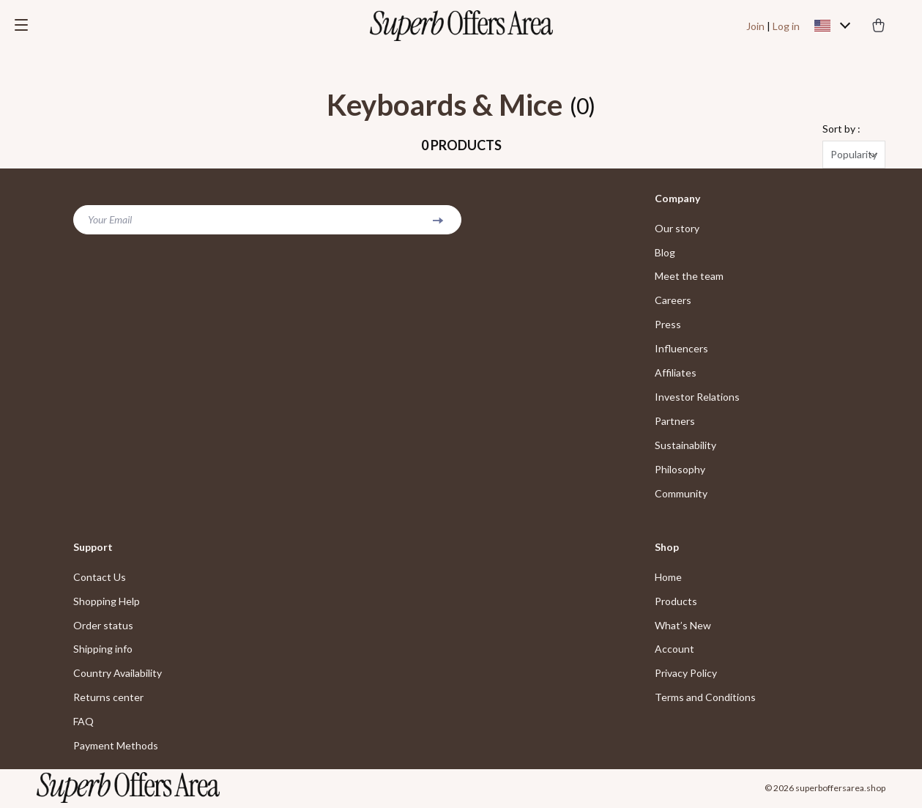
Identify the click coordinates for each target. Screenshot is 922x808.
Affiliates (675, 374)
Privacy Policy (686, 675)
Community (681, 495)
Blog (665, 253)
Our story (677, 229)
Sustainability (685, 446)
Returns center (108, 699)
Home (668, 578)
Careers (673, 301)
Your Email (110, 220)
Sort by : (841, 129)
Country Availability (117, 675)
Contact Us (99, 578)
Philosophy (680, 470)
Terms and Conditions (705, 699)
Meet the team (689, 277)
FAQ (83, 723)
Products (676, 602)
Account (674, 651)
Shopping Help (106, 602)
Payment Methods (115, 747)
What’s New (683, 626)
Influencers (681, 350)
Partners (675, 422)
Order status (103, 626)
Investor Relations (697, 398)
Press (668, 325)
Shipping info (103, 651)
